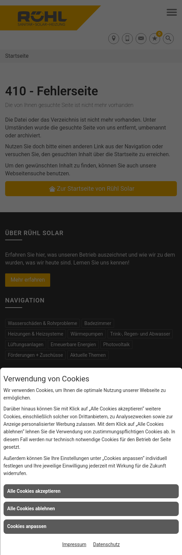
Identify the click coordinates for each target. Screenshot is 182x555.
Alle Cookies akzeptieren (33, 491)
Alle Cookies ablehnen (31, 508)
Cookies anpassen (26, 526)
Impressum (74, 544)
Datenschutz (106, 544)
